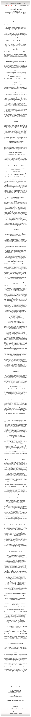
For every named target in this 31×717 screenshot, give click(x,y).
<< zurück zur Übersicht (15, 11)
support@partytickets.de (17, 696)
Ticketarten (13, 3)
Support (19, 3)
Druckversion (15, 706)
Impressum (20, 711)
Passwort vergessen (24, 5)
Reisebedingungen (12, 711)
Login (15, 5)
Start (7, 3)
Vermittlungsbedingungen (21, 708)
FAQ (24, 3)
